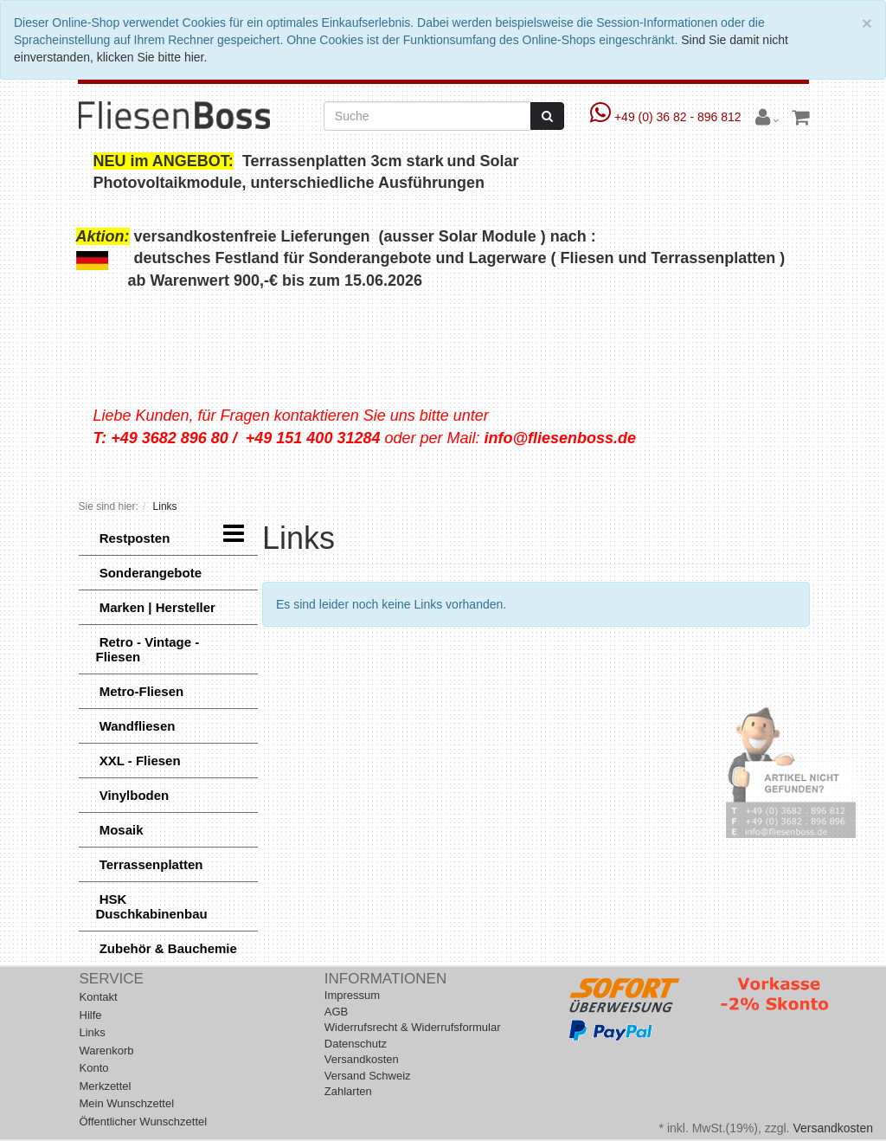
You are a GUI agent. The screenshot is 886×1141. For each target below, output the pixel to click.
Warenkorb (107, 1050)
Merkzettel (106, 1086)
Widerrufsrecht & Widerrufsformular (412, 1027)
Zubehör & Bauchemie (166, 948)
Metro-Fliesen (140, 691)
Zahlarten (348, 1091)
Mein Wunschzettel (127, 1103)
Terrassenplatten (149, 864)
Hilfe (91, 1015)
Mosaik (120, 829)
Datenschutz (355, 1043)
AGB (336, 1011)
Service (112, 978)
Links (93, 1032)
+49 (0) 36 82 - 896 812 (667, 117)
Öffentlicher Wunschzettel (144, 1121)
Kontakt (99, 996)
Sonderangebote (149, 572)
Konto (94, 1067)
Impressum (352, 995)
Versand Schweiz (367, 1075)
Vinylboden (133, 795)
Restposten (133, 538)
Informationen (385, 978)
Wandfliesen (136, 726)
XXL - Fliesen (138, 760)
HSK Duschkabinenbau (152, 906)
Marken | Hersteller (155, 607)
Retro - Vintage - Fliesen (148, 649)
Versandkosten (361, 1059)
